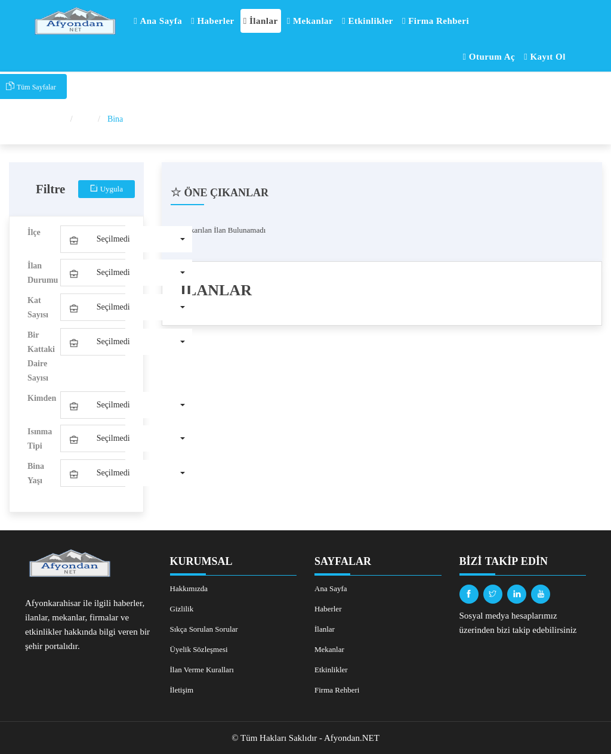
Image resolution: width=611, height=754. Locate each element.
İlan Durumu (42, 273)
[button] (126, 239)
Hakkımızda (189, 588)
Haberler (212, 21)
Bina (115, 119)
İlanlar (260, 21)
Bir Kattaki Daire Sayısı (41, 356)
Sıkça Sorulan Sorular (204, 629)
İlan (86, 119)
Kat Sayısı (37, 307)
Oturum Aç (489, 56)
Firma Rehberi (435, 21)
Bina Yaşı (35, 473)
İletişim (182, 689)
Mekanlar (310, 21)
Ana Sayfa (158, 21)
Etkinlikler (367, 21)
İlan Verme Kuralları (202, 669)
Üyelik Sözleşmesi (199, 649)
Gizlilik (182, 608)
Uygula (106, 188)
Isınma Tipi (39, 438)
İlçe (34, 232)
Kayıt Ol (545, 56)
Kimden (41, 398)
